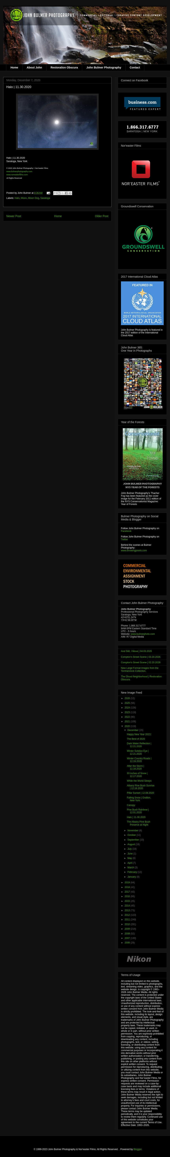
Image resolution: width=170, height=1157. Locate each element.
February (133, 872)
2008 (128, 933)
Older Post (101, 216)
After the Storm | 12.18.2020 (135, 767)
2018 (128, 887)
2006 (128, 942)
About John (34, 67)
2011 (128, 919)
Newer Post (13, 216)
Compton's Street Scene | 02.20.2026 (141, 662)
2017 (128, 891)
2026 (128, 698)
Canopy (131, 805)
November (133, 830)
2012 (128, 915)
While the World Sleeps (139, 780)
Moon (24, 198)
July (130, 849)
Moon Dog (33, 198)
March (131, 867)
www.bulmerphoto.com (143, 634)
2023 (128, 712)
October (132, 835)
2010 (128, 924)
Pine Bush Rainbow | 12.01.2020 (138, 811)
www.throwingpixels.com (134, 550)
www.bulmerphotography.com (19, 171)
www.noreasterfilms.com (17, 175)
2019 (128, 882)
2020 (128, 726)
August (132, 844)
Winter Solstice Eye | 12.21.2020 (138, 752)
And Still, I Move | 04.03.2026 (136, 651)
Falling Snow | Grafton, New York (139, 799)
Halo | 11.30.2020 (136, 817)
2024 (128, 707)
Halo (17, 198)
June (130, 853)
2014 (128, 905)
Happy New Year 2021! (139, 734)
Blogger (137, 1149)
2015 (128, 901)
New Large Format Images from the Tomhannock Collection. (139, 669)
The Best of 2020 (136, 738)
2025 (128, 703)
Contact (135, 67)
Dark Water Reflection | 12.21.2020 (139, 745)
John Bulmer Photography (103, 67)
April (130, 863)
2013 (128, 910)
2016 (128, 896)
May (130, 858)
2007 (128, 938)
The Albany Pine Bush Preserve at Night (138, 823)
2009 (128, 928)
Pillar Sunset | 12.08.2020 (140, 793)
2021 (128, 721)
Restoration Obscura (64, 67)
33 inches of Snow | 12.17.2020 (137, 774)
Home (14, 67)
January (132, 876)
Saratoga (45, 198)
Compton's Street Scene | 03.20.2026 (141, 657)
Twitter (124, 539)
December (133, 730)
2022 (128, 717)
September (134, 839)
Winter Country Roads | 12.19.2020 (139, 760)
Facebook (126, 531)
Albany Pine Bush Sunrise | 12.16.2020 (140, 787)
